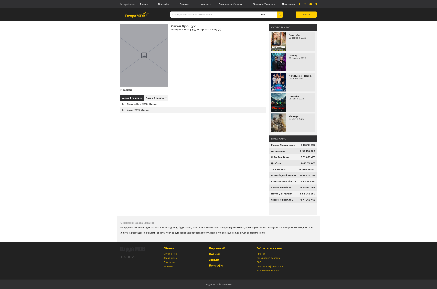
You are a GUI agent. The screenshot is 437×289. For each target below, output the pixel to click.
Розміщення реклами (269, 258)
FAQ (259, 262)
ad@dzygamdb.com (197, 232)
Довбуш (276, 163)
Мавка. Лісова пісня (283, 145)
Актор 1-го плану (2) (183, 29)
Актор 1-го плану (132, 98)
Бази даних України (230, 4)
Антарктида (278, 151)
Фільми (144, 4)
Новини (204, 4)
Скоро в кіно (280, 27)
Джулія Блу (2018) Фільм (142, 104)
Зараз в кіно (170, 258)
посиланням (257, 232)
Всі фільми (169, 262)
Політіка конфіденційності (271, 266)
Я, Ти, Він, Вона (280, 157)
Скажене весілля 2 (282, 199)
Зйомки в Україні (263, 4)
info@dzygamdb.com (231, 227)
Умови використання (268, 270)
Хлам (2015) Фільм (138, 110)
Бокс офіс (163, 4)
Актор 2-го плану (156, 98)
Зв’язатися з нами (269, 248)
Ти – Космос (278, 169)
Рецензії (184, 4)
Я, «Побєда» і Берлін (283, 175)
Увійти (306, 14)
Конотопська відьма (283, 181)
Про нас (261, 253)
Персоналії (288, 4)
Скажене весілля (281, 187)
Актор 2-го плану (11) (208, 29)
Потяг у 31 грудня (281, 193)
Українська (128, 4)
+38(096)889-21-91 (303, 227)
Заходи (214, 259)
